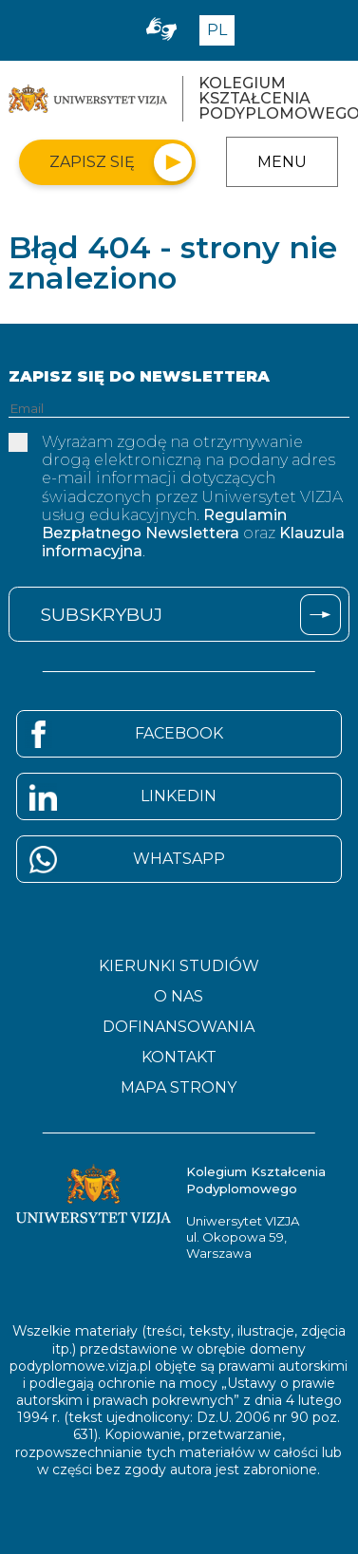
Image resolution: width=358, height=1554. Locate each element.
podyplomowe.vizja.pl (80, 1366)
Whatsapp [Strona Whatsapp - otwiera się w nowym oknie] (179, 859)
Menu (282, 162)
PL (217, 30)
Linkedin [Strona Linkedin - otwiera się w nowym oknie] (179, 796)
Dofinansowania (178, 1027)
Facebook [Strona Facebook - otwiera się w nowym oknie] (179, 733)
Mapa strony (178, 1087)
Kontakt (179, 1057)
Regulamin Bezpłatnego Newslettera (164, 524)
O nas (178, 996)
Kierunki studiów (179, 966)
